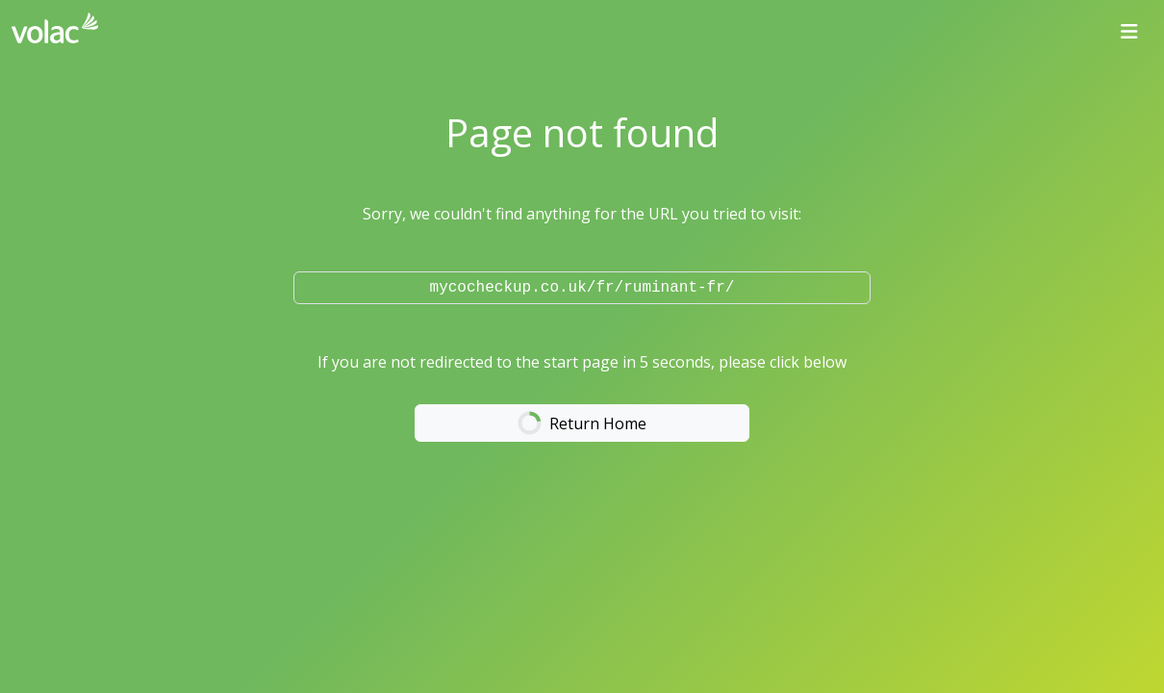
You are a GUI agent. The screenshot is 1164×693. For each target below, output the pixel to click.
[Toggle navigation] (1128, 31)
